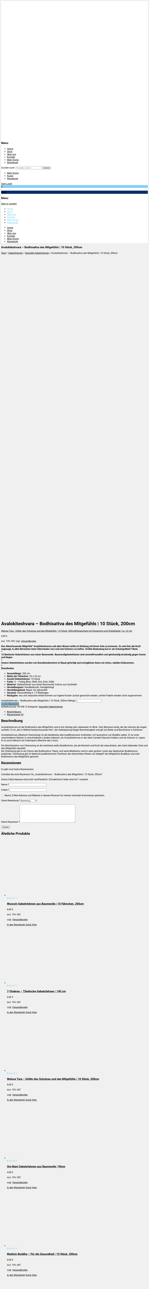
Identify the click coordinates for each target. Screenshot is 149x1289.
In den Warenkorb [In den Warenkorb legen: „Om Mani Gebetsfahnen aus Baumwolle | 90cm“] (16, 841)
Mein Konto (13, 159)
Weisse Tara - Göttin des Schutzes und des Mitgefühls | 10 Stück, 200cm (38, 281)
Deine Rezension (10, 475)
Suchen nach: (8, 167)
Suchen (46, 168)
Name (5, 435)
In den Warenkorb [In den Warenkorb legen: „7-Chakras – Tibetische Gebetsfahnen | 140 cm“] (16, 666)
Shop (9, 151)
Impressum (12, 1112)
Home (10, 148)
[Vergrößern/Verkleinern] (2, 1284)
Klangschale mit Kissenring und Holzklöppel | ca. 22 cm (103, 281)
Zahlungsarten (14, 1126)
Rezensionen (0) (15, 365)
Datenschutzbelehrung (18, 1114)
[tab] (77, 362)
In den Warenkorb (10, 354)
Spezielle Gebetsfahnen (37, 253)
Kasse (10, 175)
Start (3, 253)
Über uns (11, 154)
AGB (9, 1117)
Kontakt (11, 157)
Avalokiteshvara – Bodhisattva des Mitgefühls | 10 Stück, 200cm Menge (38, 351)
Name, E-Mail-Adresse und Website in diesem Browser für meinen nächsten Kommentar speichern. (55, 445)
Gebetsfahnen (15, 253)
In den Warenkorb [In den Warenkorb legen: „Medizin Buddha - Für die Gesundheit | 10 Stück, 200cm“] (16, 929)
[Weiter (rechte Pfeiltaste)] (5, 1287)
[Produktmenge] (88, 351)
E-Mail (5, 440)
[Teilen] (8, 1284)
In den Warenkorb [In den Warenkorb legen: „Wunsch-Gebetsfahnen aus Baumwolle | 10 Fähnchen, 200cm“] (16, 578)
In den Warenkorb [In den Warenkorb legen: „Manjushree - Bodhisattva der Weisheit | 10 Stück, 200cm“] (16, 1104)
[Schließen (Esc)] (11, 1284)
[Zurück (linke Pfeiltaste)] (2, 1287)
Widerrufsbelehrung (17, 1123)
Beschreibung (14, 362)
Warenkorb (12, 162)
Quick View (31, 578)
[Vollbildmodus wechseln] (5, 1284)
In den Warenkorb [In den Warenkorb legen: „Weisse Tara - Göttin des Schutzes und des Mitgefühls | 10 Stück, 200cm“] (16, 753)
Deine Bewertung (10, 451)
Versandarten (14, 1120)
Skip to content (9, 203)
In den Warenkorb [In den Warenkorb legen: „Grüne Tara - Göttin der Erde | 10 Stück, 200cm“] (16, 1016)
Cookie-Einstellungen (17, 1128)
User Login (6, 183)
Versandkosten (28, 291)
